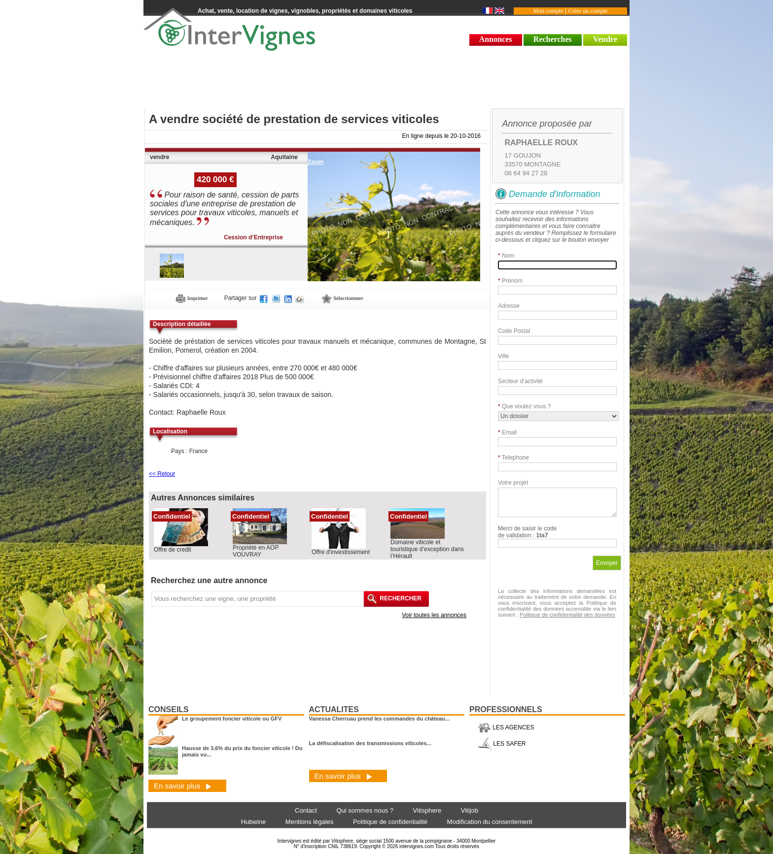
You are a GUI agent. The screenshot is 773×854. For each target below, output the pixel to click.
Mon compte (548, 10)
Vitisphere (427, 810)
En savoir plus (182, 786)
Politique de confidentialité (390, 821)
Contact (306, 810)
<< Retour (162, 473)
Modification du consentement (489, 821)
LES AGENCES (506, 727)
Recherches (552, 39)
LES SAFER (502, 743)
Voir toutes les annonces (434, 615)
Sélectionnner (342, 298)
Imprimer (192, 298)
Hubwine (253, 821)
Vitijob (469, 810)
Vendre (605, 39)
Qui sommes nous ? (364, 810)
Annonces (495, 39)
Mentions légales (309, 821)
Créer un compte (587, 10)
